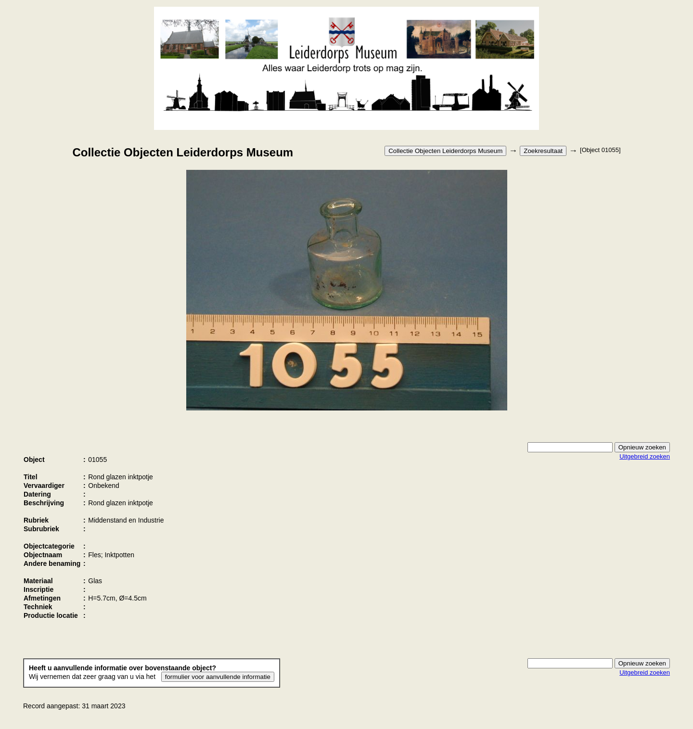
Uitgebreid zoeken (644, 456)
